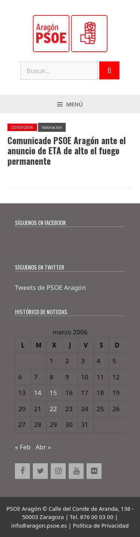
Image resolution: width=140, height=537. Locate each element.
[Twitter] (40, 471)
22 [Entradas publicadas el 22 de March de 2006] (53, 408)
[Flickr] (94, 471)
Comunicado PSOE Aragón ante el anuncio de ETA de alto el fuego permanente (66, 150)
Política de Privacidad (100, 525)
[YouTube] (76, 471)
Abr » (43, 447)
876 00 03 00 (96, 517)
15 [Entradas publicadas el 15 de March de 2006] (53, 392)
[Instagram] (58, 471)
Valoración (52, 127)
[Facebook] (22, 471)
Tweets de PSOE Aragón (50, 287)
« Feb (23, 447)
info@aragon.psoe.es (39, 525)
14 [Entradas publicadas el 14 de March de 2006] (37, 392)
